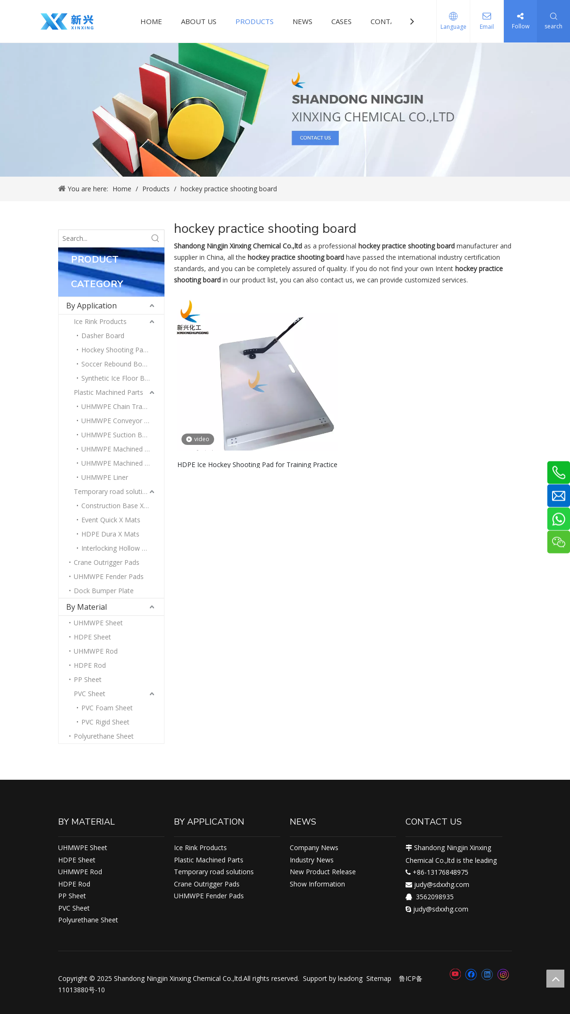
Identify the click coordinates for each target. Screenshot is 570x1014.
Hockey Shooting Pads (115, 349)
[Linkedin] (487, 974)
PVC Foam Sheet (107, 707)
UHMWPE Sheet (98, 622)
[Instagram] (503, 974)
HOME (151, 21)
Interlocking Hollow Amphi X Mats (122, 548)
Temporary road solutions (114, 491)
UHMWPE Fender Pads (109, 576)
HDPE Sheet (92, 636)
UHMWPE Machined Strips (121, 463)
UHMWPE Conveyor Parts (120, 420)
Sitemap (378, 978)
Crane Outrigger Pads (106, 562)
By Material (86, 607)
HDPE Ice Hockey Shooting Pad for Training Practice (257, 464)
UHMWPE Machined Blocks (122, 448)
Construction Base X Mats (121, 505)
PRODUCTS (254, 21)
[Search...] (103, 238)
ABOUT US (198, 21)
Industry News (312, 859)
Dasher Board (102, 335)
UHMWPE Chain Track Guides (122, 406)
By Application (91, 305)
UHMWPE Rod (96, 651)
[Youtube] (455, 974)
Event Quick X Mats (110, 519)
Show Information (317, 883)
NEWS (302, 21)
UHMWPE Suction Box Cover (122, 434)
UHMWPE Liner (104, 477)
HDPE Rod (90, 665)
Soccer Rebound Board (116, 363)
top (555, 979)
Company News (314, 847)
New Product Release (323, 871)
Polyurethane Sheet (104, 736)
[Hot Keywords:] (155, 238)
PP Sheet (88, 679)
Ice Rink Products (100, 321)
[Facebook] (471, 974)
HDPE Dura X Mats (110, 533)
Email (487, 27)
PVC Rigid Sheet (105, 721)
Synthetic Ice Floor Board (120, 378)
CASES (341, 21)
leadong (350, 978)
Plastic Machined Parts (108, 392)
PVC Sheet (89, 693)
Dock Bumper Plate (104, 590)
